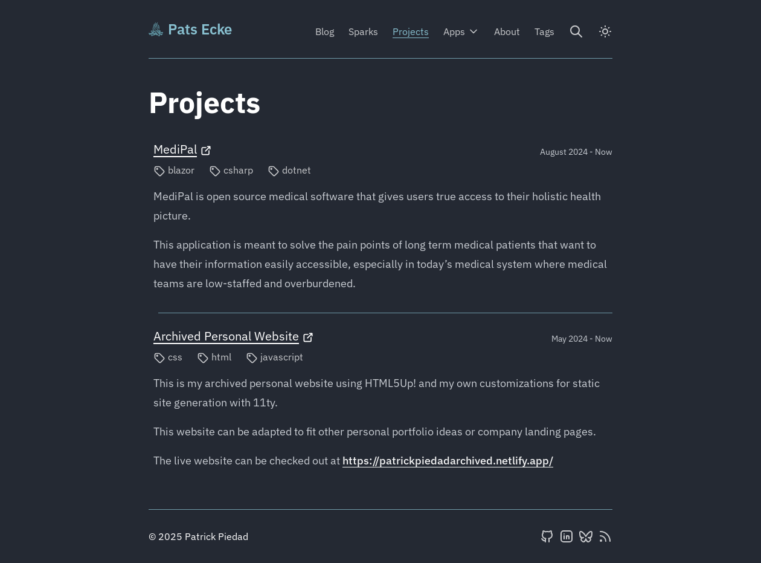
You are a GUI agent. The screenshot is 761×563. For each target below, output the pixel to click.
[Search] (576, 31)
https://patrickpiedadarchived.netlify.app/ (447, 460)
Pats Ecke (190, 29)
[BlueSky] (586, 536)
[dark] (605, 31)
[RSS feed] (605, 536)
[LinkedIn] (566, 536)
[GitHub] (547, 536)
